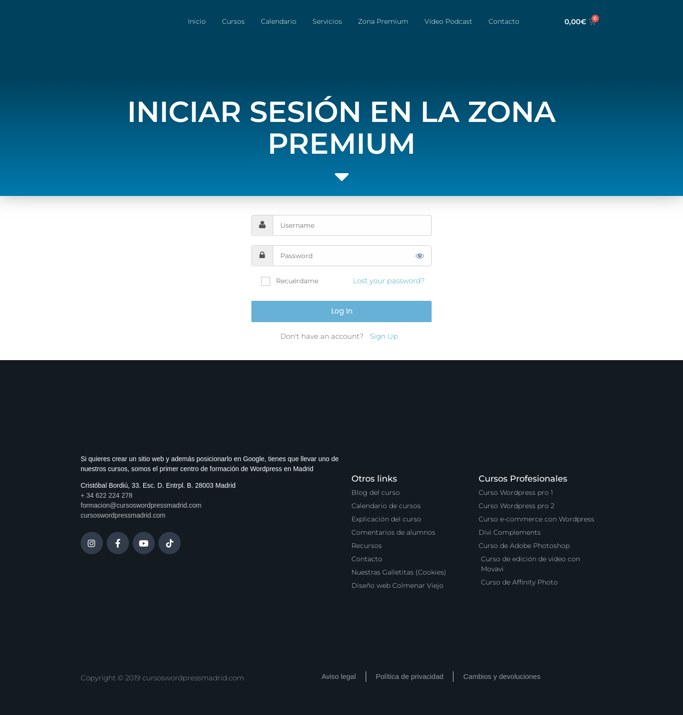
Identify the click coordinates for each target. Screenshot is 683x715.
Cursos (233, 21)
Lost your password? (389, 280)
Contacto (504, 21)
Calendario (278, 21)
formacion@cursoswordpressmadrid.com (141, 505)
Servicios (327, 21)
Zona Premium (383, 21)
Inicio (197, 21)
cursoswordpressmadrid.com (123, 515)
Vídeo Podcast (448, 21)
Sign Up (384, 336)
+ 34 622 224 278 (106, 495)
